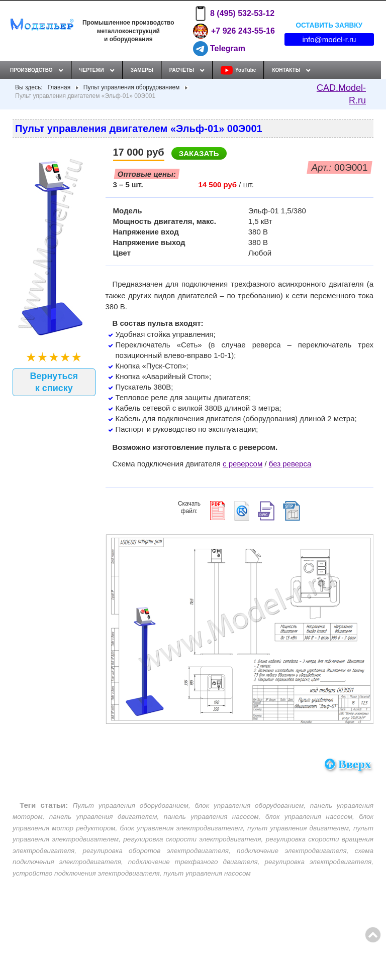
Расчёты (181, 70)
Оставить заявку (329, 25)
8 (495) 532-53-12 (233, 13)
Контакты (286, 70)
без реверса (290, 463)
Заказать (199, 153)
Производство (31, 70)
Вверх (348, 764)
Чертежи (91, 70)
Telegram (219, 48)
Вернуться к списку (54, 382)
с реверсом (242, 463)
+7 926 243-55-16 (233, 31)
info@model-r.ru (329, 39)
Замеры (142, 70)
